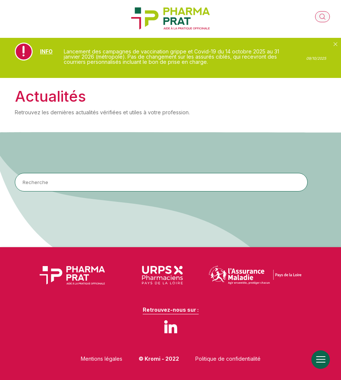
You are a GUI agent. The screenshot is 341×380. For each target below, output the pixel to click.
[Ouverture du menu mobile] (320, 359)
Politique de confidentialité (228, 359)
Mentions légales (101, 359)
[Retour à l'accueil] (170, 18)
